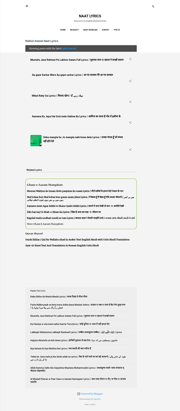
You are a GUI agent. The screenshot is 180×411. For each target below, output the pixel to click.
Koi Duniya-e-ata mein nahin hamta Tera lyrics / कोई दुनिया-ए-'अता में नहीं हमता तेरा (69, 324)
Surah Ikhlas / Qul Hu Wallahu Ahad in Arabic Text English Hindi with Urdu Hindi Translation (77, 239)
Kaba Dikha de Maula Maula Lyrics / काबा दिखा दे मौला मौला (58, 296)
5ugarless (97, 399)
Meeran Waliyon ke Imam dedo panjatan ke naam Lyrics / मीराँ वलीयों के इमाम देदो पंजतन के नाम (75, 191)
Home (63, 30)
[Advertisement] (147, 74)
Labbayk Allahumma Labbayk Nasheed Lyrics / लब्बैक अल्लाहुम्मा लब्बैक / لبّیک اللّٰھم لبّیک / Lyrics (76, 332)
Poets (117, 30)
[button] (130, 59)
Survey (105, 30)
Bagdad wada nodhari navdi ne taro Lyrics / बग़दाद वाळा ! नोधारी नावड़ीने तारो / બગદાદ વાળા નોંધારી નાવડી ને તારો (81, 218)
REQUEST (74, 30)
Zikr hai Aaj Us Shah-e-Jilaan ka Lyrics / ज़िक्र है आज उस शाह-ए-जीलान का (64, 212)
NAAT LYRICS (90, 16)
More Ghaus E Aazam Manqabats (45, 223)
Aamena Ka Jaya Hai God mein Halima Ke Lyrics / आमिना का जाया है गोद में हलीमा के (76, 116)
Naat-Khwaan (90, 30)
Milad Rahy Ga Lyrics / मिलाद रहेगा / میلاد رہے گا (57, 95)
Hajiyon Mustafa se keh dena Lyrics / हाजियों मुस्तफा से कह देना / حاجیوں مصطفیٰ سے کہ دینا (74, 340)
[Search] (153, 7)
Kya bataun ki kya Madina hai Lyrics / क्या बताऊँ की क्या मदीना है (60, 348)
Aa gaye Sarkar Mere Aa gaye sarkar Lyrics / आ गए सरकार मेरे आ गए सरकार (72, 74)
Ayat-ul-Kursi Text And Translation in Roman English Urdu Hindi (62, 245)
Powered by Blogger (90, 393)
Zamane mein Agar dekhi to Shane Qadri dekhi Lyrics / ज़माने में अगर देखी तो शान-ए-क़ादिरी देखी (75, 206)
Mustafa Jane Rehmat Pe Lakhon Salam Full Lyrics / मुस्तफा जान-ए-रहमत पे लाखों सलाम (77, 59)
